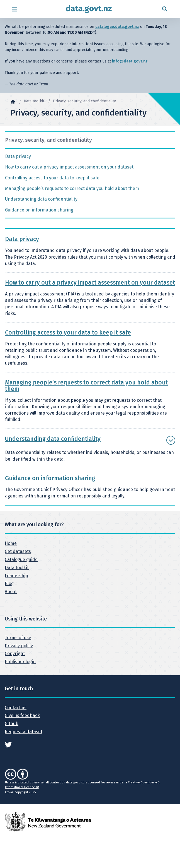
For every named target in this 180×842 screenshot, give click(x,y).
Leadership (16, 575)
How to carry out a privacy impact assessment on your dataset (69, 167)
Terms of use (18, 637)
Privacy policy (19, 645)
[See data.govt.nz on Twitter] (8, 744)
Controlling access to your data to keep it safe (52, 178)
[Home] (13, 101)
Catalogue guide (21, 559)
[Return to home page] (89, 9)
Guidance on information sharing (39, 210)
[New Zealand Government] (48, 821)
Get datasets (18, 551)
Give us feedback (22, 715)
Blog (9, 583)
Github (11, 723)
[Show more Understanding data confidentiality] (170, 440)
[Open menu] (14, 9)
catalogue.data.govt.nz (117, 26)
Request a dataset (23, 731)
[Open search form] (164, 9)
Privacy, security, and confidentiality (84, 101)
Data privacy (18, 156)
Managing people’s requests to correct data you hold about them (72, 188)
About (11, 591)
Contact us (15, 707)
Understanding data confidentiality (41, 199)
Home (11, 543)
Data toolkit (34, 101)
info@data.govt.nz (130, 61)
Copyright (15, 653)
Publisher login (20, 661)
